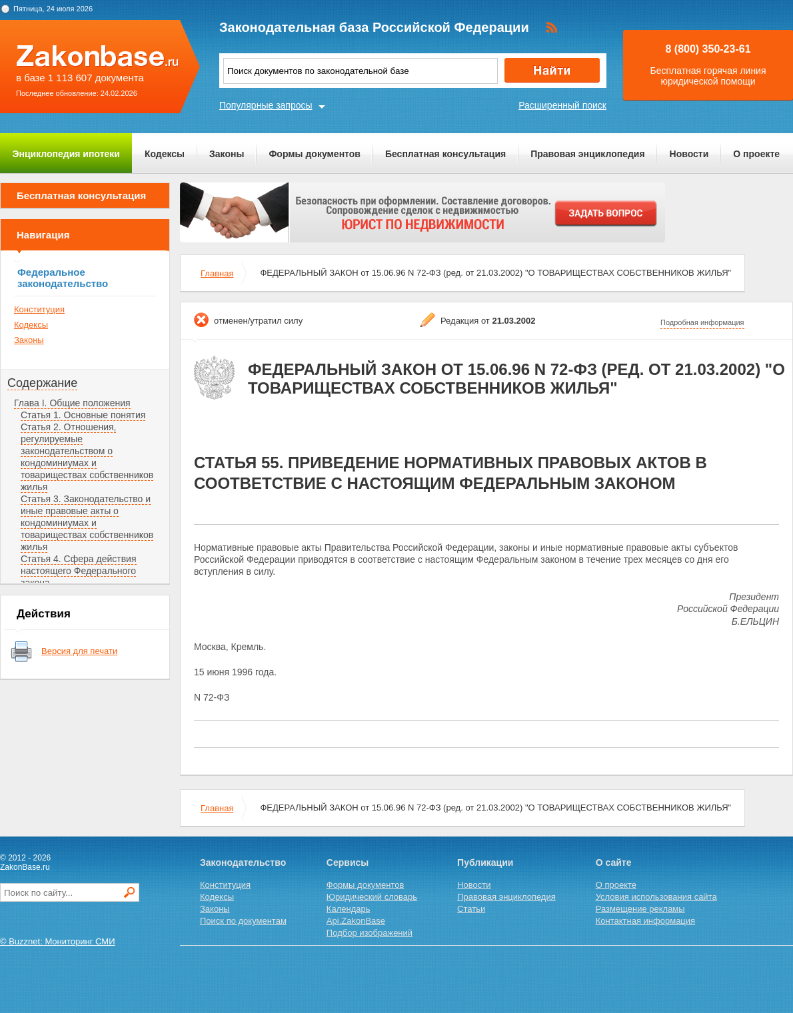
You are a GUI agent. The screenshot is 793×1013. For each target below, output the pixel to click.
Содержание (42, 383)
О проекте (756, 154)
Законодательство (243, 862)
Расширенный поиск (562, 105)
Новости (689, 154)
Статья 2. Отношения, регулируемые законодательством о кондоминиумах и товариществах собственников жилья (87, 457)
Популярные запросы (266, 105)
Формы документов (315, 154)
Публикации (485, 862)
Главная (217, 273)
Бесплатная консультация (445, 154)
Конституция (39, 309)
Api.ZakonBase (356, 921)
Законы (226, 154)
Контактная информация (645, 921)
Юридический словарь (372, 897)
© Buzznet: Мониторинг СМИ (57, 941)
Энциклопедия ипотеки (66, 154)
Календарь (349, 909)
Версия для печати (79, 651)
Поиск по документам (243, 921)
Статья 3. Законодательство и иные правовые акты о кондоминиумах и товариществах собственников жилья (87, 523)
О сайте (614, 862)
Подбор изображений (369, 933)
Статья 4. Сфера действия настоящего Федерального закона (79, 570)
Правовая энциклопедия (587, 154)
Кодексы (165, 154)
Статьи (471, 909)
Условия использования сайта (656, 897)
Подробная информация (702, 322)
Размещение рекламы (640, 909)
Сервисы (348, 862)
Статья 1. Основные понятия (83, 415)
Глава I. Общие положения (72, 403)
